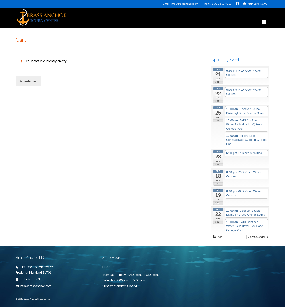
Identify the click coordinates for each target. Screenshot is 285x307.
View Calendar (258, 237)
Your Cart (255, 3)
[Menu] (263, 22)
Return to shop (28, 81)
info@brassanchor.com (33, 286)
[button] (218, 237)
